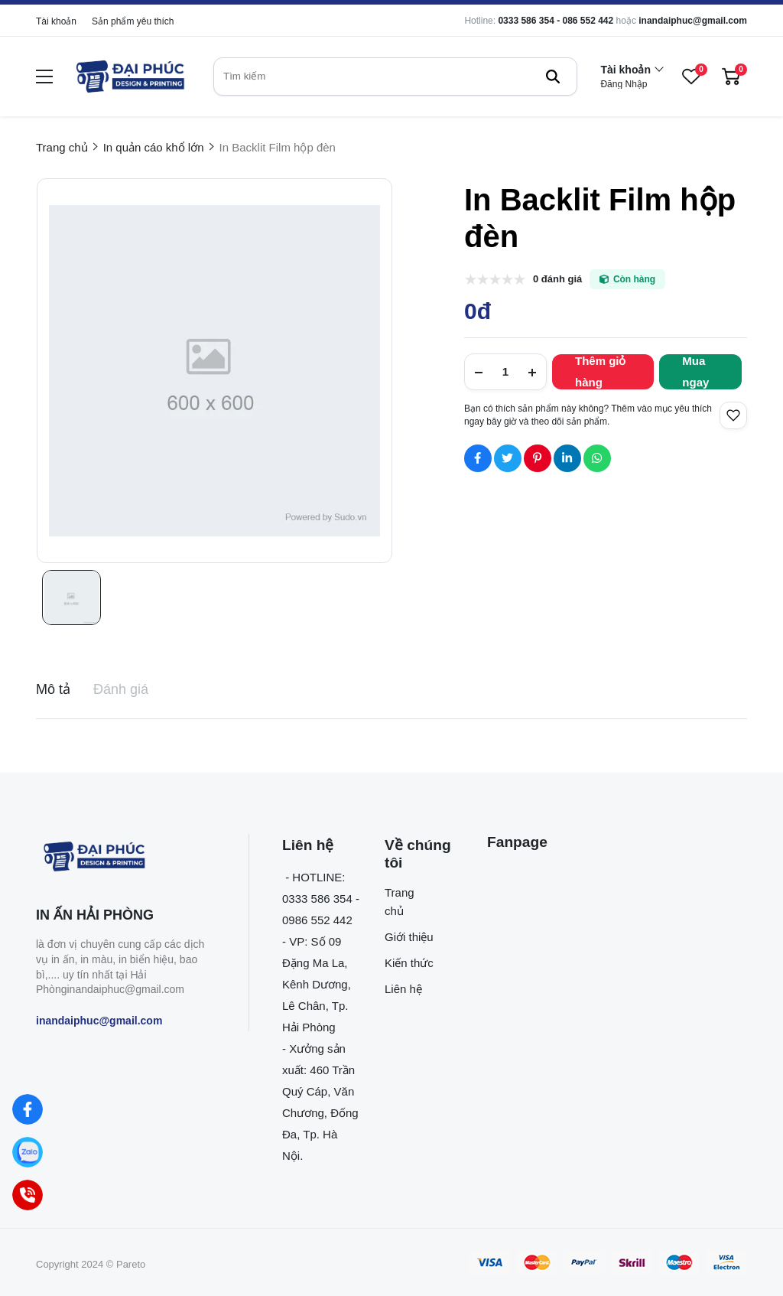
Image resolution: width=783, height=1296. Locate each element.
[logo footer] (126, 858)
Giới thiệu (409, 936)
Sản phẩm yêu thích (133, 21)
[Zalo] (28, 1152)
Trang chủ (399, 901)
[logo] (129, 76)
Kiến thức (409, 962)
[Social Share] (478, 458)
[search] (395, 76)
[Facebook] (28, 1109)
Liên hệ (403, 988)
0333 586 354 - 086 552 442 (555, 20)
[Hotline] (28, 1195)
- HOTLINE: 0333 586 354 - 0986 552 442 (320, 898)
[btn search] (553, 76)
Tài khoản (56, 21)
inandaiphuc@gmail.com (692, 20)
